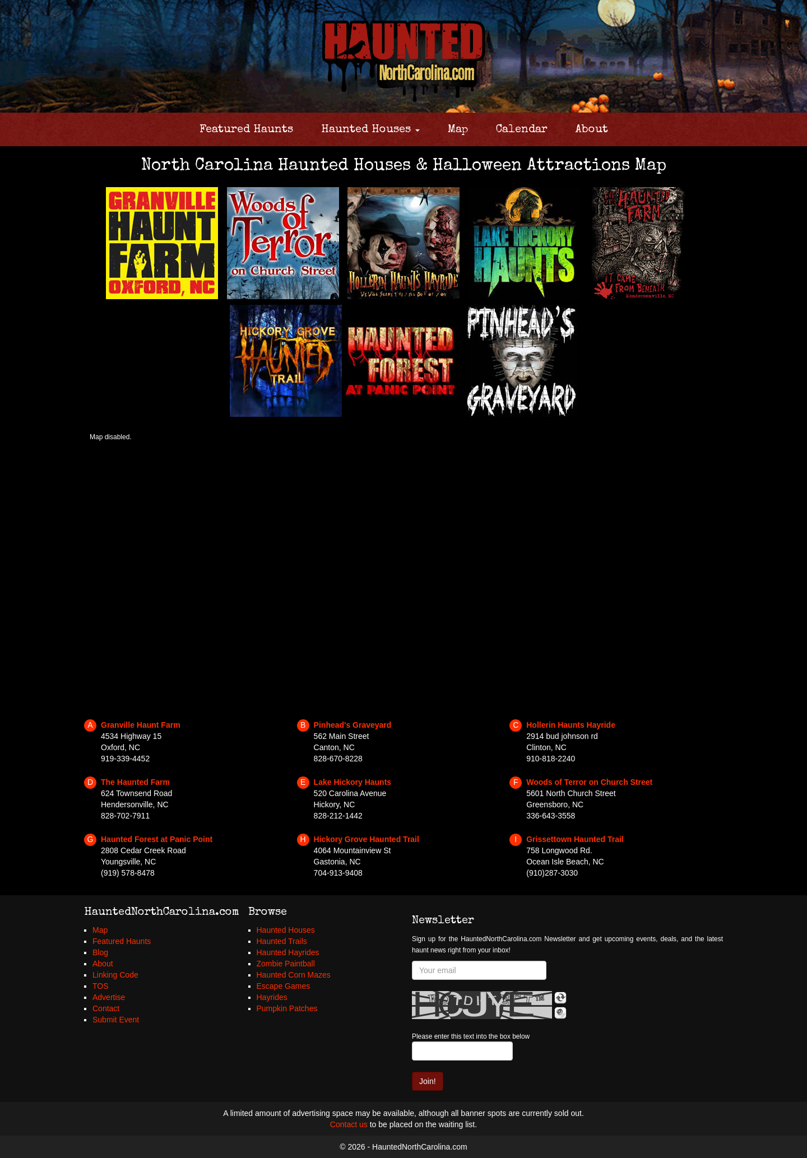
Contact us (349, 1124)
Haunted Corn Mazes (294, 974)
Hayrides (272, 997)
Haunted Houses (370, 130)
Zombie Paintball (286, 963)
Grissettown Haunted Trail (574, 839)
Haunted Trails (282, 941)
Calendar (522, 130)
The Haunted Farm (135, 782)
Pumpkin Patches (287, 1008)
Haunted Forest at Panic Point (156, 839)
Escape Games (283, 986)
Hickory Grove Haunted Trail (366, 839)
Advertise (108, 997)
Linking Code (115, 974)
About (592, 130)
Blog (100, 952)
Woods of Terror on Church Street (589, 782)
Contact (105, 1008)
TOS (100, 986)
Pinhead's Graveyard (353, 724)
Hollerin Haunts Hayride (570, 724)
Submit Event (115, 1019)
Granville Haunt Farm (140, 724)
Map (458, 130)
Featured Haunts (246, 130)
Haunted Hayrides (288, 952)
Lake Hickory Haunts (353, 782)
